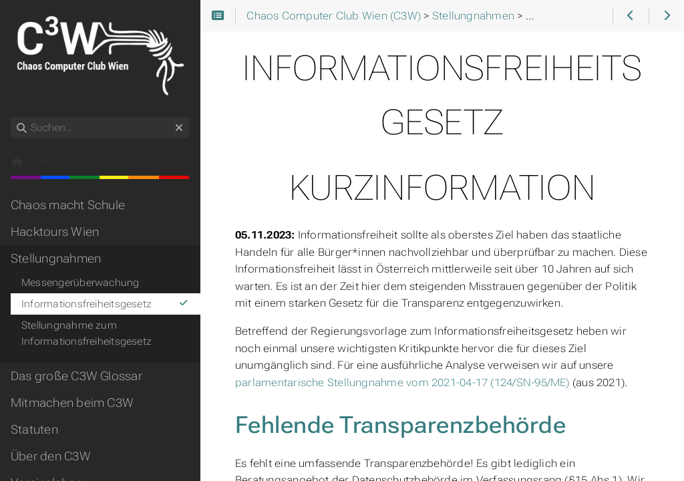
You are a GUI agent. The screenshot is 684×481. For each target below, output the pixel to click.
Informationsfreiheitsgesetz (105, 304)
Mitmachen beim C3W (72, 403)
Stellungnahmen (56, 258)
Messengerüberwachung (80, 283)
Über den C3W (51, 456)
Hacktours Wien (55, 231)
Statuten (34, 429)
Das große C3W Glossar (76, 376)
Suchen (11, 117)
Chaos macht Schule (68, 205)
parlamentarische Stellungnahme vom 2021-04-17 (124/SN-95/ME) (402, 382)
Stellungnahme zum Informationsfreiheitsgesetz (86, 333)
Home (33, 162)
